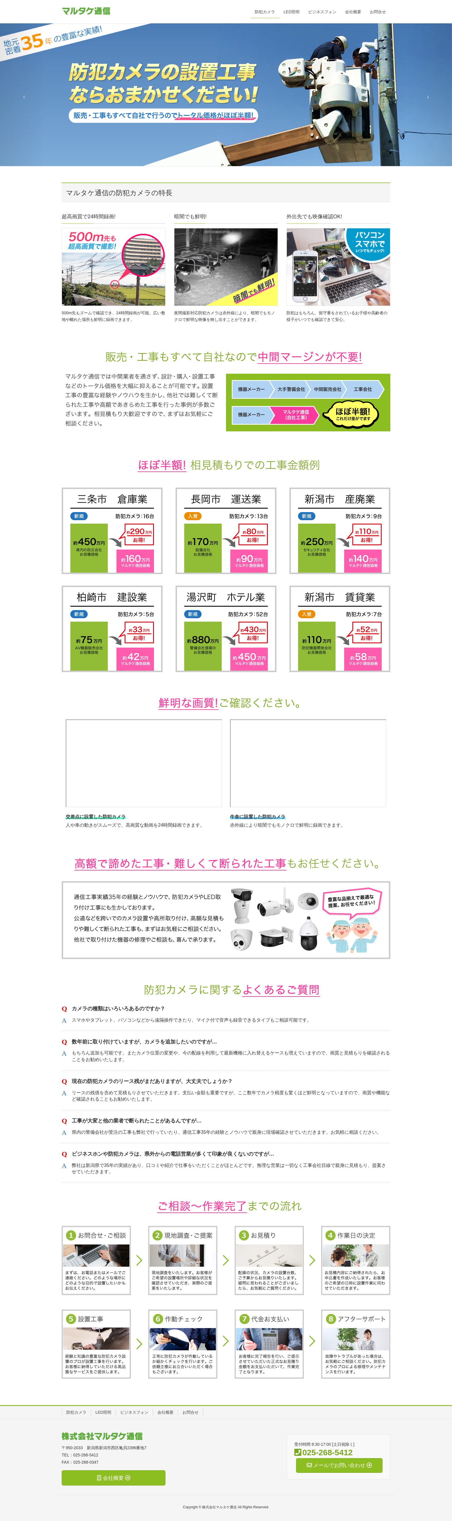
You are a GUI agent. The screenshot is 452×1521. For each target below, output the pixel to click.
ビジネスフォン (134, 1412)
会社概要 (165, 1412)
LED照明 (103, 1412)
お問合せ (190, 1412)
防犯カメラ (76, 1412)
